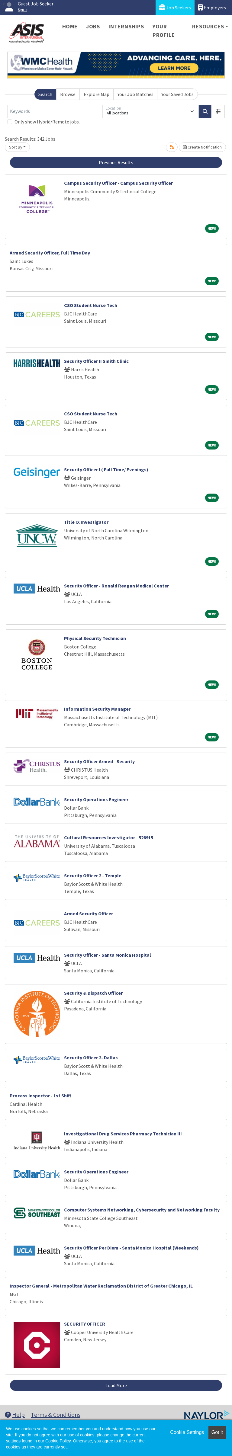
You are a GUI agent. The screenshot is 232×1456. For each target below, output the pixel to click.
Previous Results (116, 162)
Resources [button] (208, 26)
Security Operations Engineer (96, 799)
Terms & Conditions (55, 1414)
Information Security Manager (97, 709)
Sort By (15, 147)
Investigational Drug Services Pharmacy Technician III (123, 1134)
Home (70, 26)
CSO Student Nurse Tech (90, 305)
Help (15, 1414)
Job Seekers (175, 7)
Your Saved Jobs (177, 94)
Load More (116, 1385)
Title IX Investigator (86, 522)
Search (45, 94)
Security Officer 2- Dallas (91, 1057)
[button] (218, 111)
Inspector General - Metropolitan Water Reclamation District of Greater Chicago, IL (101, 1286)
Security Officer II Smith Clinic (96, 361)
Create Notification (202, 147)
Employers (212, 7)
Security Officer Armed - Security (99, 761)
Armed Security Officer (88, 913)
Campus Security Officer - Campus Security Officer (118, 183)
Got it (217, 1432)
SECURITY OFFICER (84, 1324)
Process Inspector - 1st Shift (40, 1096)
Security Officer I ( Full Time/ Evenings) (106, 469)
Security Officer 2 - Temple (92, 875)
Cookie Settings (187, 1432)
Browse (68, 94)
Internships (126, 26)
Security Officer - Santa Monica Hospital (107, 955)
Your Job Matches (135, 94)
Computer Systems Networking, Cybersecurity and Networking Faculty (142, 1210)
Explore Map (96, 94)
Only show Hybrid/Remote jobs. (47, 122)
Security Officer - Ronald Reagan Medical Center (116, 586)
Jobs (93, 26)
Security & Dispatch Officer (93, 993)
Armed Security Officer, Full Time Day (50, 253)
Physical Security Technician (95, 638)
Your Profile (164, 30)
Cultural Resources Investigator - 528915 (108, 837)
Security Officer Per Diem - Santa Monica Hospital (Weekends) (131, 1248)
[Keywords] (55, 111)
